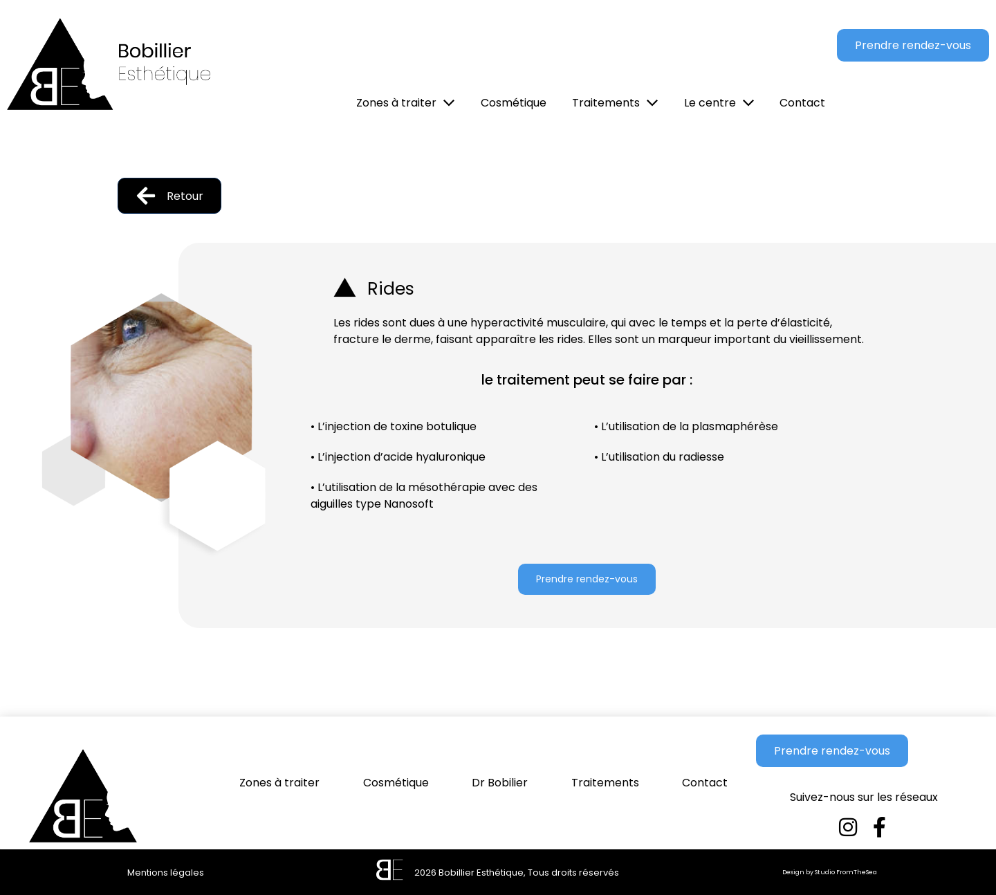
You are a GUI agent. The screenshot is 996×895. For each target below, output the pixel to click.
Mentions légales (165, 872)
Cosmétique (396, 783)
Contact (705, 783)
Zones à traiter (279, 783)
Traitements (605, 783)
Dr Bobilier (500, 783)
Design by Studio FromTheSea (829, 872)
